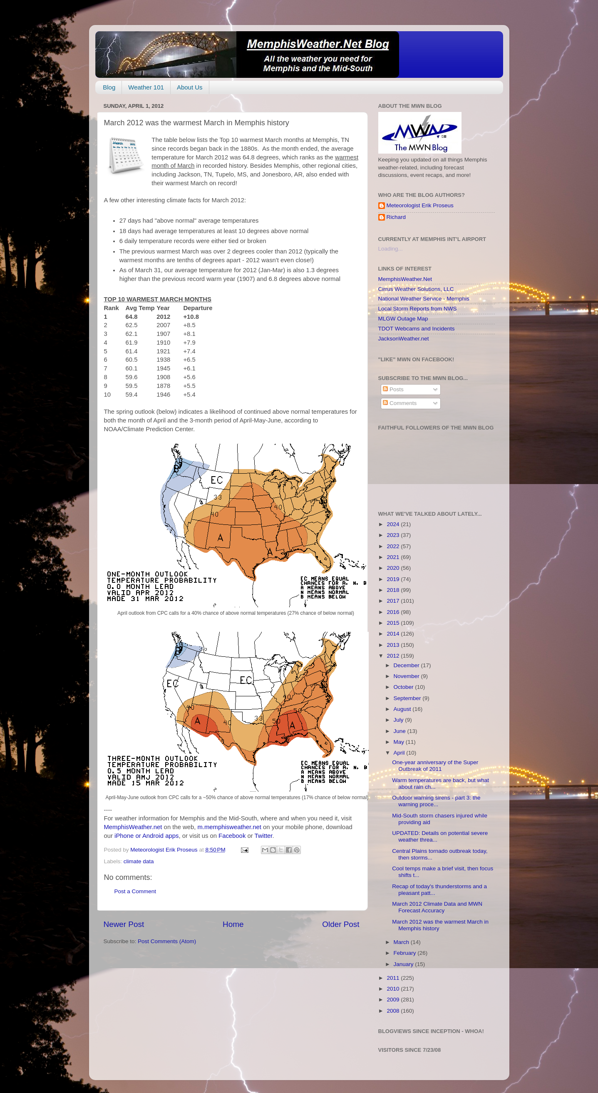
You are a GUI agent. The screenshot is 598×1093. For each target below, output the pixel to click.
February (406, 953)
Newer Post (124, 924)
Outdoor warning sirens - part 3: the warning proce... (436, 801)
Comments (400, 403)
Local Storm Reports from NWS (417, 309)
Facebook (232, 835)
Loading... (390, 249)
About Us (190, 87)
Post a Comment (135, 891)
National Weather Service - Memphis (424, 299)
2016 (394, 612)
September (408, 698)
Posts (393, 389)
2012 (394, 656)
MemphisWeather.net (133, 827)
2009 (394, 999)
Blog (109, 87)
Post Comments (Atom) (167, 941)
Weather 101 (146, 87)
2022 (394, 546)
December (407, 665)
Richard (396, 217)
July (399, 720)
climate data (139, 861)
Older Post (340, 924)
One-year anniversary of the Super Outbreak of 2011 (435, 765)
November (407, 676)
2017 (394, 601)
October (404, 687)
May (400, 742)
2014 (394, 634)
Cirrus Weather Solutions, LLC (416, 289)
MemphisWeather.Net (405, 279)
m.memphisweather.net (229, 827)
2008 (394, 1011)
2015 (394, 623)
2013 (394, 645)
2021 (394, 557)
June (400, 731)
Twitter (264, 835)
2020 (394, 568)
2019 (394, 579)
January (404, 964)
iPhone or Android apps (146, 835)
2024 (394, 524)
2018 (394, 590)
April (400, 753)
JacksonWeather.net (403, 338)
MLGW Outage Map (403, 318)
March (402, 942)
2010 (394, 989)
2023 (394, 535)
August (403, 709)
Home (233, 924)
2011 (394, 978)
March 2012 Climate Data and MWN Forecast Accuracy (437, 907)
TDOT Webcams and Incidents (416, 328)
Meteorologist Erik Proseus (420, 205)
